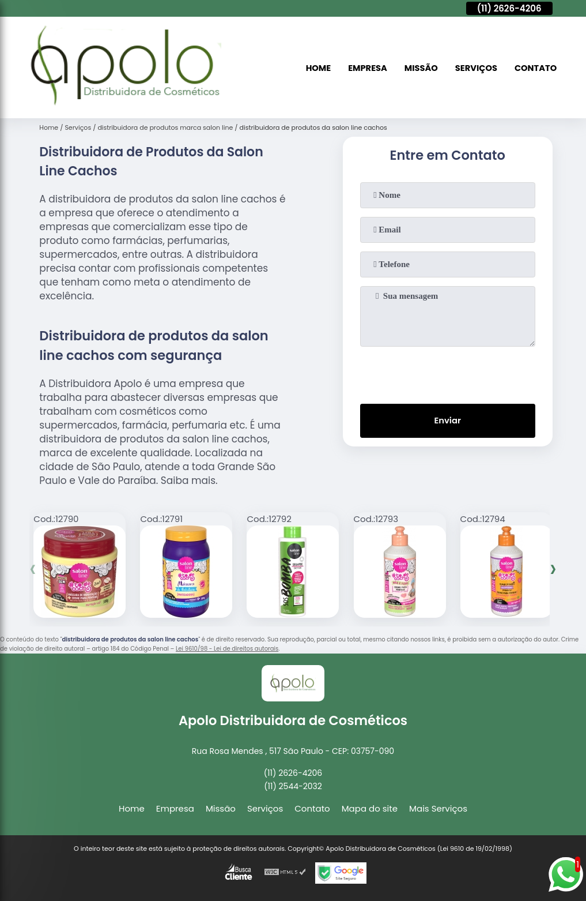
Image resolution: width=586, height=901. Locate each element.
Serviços (474, 68)
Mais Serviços (438, 808)
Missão (419, 68)
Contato (535, 68)
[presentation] (447, 372)
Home (314, 68)
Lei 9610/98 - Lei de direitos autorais (227, 648)
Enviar (447, 421)
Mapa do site (370, 808)
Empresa (364, 68)
